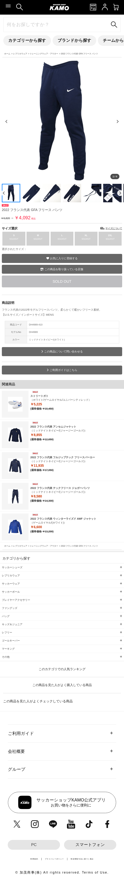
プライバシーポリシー (54, 859)
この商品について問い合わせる (63, 351)
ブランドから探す (74, 40)
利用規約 (34, 859)
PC (34, 844)
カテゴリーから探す (27, 40)
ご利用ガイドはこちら (63, 370)
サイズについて (113, 228)
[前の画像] (6, 121)
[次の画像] (117, 121)
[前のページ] (4, 193)
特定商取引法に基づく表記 (82, 859)
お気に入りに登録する (64, 258)
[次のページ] (120, 193)
